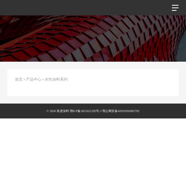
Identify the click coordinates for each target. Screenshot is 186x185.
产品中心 (33, 79)
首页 (19, 79)
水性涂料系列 (56, 79)
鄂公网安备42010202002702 (120, 111)
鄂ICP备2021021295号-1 (86, 111)
